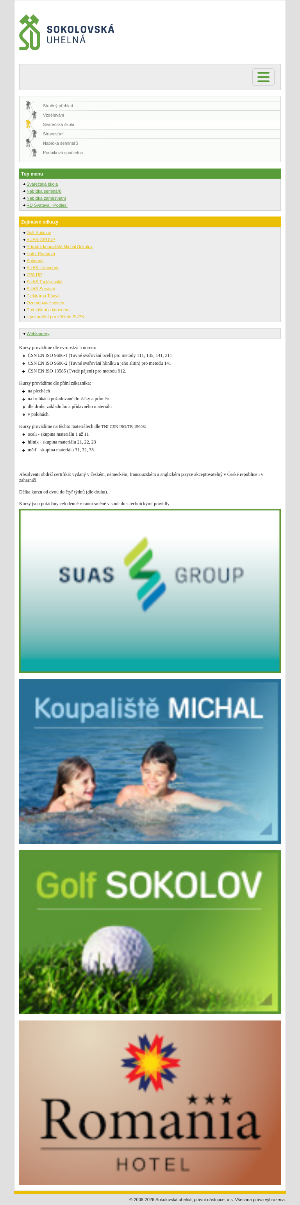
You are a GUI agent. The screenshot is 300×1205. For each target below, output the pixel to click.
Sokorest (35, 260)
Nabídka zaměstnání (46, 198)
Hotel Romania (41, 253)
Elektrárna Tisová (43, 295)
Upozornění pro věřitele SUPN (55, 316)
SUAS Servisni (41, 288)
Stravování (53, 133)
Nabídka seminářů (60, 143)
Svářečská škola (58, 124)
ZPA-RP (34, 274)
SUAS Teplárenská (44, 281)
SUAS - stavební (42, 267)
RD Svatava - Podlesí (47, 205)
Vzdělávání (53, 115)
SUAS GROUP (41, 239)
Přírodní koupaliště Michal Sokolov (60, 246)
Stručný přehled (58, 105)
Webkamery (38, 333)
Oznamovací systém (46, 302)
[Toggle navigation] (263, 77)
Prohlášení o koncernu (48, 309)
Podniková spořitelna (63, 152)
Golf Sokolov (39, 232)
